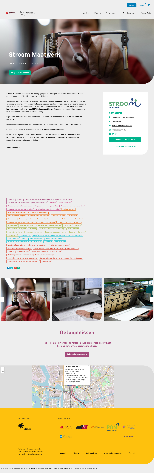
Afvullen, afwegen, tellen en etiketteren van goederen (27, 245)
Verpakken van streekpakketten (46, 206)
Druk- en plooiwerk (26, 225)
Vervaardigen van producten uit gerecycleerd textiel (65, 219)
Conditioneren (72, 248)
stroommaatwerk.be (120, 130)
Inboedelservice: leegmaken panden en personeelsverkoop (28, 216)
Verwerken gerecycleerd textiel (69, 222)
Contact (132, 5)
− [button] (3, 371)
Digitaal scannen (68, 209)
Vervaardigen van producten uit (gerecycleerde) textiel (27, 202)
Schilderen (48, 242)
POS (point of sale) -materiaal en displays (22, 258)
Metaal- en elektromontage (44, 255)
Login (142, 5)
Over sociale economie (113, 453)
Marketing (33, 229)
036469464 (116, 122)
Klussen (24, 238)
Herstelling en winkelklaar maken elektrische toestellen (27, 212)
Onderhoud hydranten (54, 238)
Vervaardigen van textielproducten (20, 209)
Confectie (11, 199)
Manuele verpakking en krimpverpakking (46, 251)
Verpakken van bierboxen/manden (20, 206)
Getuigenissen (111, 13)
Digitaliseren (12, 225)
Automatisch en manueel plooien (19, 248)
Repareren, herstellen (26, 219)
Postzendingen (73, 229)
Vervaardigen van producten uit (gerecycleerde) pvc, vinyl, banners (49, 199)
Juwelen (53, 202)
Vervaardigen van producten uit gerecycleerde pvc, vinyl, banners (31, 222)
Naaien (19, 199)
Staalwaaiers (46, 261)
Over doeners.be (129, 13)
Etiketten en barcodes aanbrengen (48, 225)
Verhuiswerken (60, 242)
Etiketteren (68, 225)
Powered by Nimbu (91, 468)
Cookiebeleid (48, 468)
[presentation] (2, 299)
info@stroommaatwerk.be (122, 126)
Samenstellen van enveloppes (55, 232)
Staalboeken (12, 235)
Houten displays (23, 251)
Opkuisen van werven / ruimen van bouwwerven (25, 242)
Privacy (40, 468)
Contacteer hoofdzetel (124, 147)
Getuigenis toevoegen (76, 354)
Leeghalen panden (58, 216)
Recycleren (12, 219)
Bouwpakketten (13, 238)
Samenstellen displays (15, 232)
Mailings (78, 225)
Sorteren (40, 219)
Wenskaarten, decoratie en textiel (48, 209)
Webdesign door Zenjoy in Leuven (74, 468)
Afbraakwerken (24, 235)
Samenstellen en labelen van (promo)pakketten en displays (61, 258)
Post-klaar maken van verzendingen (52, 229)
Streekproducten (65, 202)
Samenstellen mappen (34, 232)
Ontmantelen (72, 216)
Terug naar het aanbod (19, 73)
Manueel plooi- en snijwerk (17, 229)
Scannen (72, 232)
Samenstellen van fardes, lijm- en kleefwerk (23, 261)
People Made (146, 13)
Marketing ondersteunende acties (20, 255)
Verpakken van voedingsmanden (72, 206)
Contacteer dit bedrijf (124, 140)
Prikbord (97, 13)
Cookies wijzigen (58, 468)
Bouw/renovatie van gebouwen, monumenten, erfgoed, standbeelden (57, 235)
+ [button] (3, 368)
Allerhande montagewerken (59, 245)
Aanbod (86, 13)
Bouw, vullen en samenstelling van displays (49, 248)
